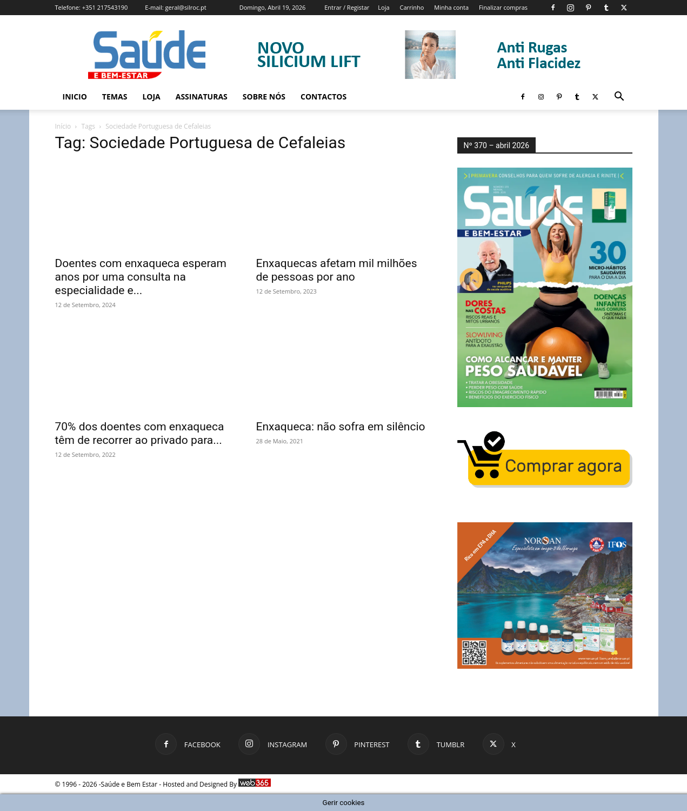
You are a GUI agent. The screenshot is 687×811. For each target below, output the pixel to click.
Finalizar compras (503, 7)
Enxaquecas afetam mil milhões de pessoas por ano (336, 270)
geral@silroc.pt (185, 7)
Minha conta (451, 7)
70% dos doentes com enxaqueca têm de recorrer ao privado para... (139, 433)
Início (63, 126)
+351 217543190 (105, 7)
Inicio (75, 96)
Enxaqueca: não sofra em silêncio (340, 426)
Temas (115, 96)
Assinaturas (202, 96)
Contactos (323, 96)
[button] (619, 97)
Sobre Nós (264, 96)
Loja (383, 7)
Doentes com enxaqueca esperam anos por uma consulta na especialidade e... (140, 277)
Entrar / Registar (346, 7)
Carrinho (411, 7)
